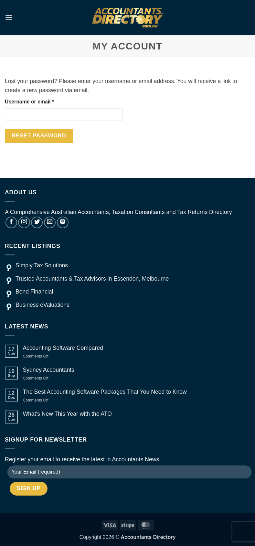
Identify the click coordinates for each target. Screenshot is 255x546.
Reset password (39, 136)
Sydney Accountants (48, 370)
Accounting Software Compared (63, 348)
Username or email (40, 101)
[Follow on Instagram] (24, 222)
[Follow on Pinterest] (63, 222)
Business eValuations (42, 305)
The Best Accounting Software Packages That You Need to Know (104, 392)
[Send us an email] (50, 222)
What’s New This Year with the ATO (67, 414)
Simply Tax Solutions (42, 265)
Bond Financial (34, 291)
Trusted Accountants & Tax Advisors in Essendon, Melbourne (92, 278)
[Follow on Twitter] (37, 222)
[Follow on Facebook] (11, 222)
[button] (9, 17)
